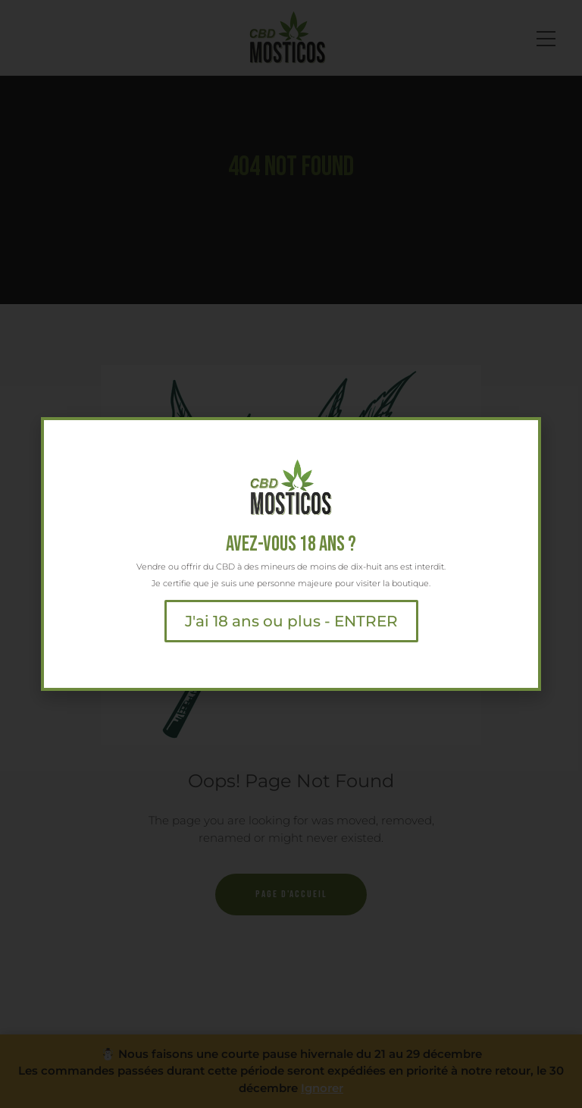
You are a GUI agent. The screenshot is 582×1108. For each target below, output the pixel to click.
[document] (291, 554)
